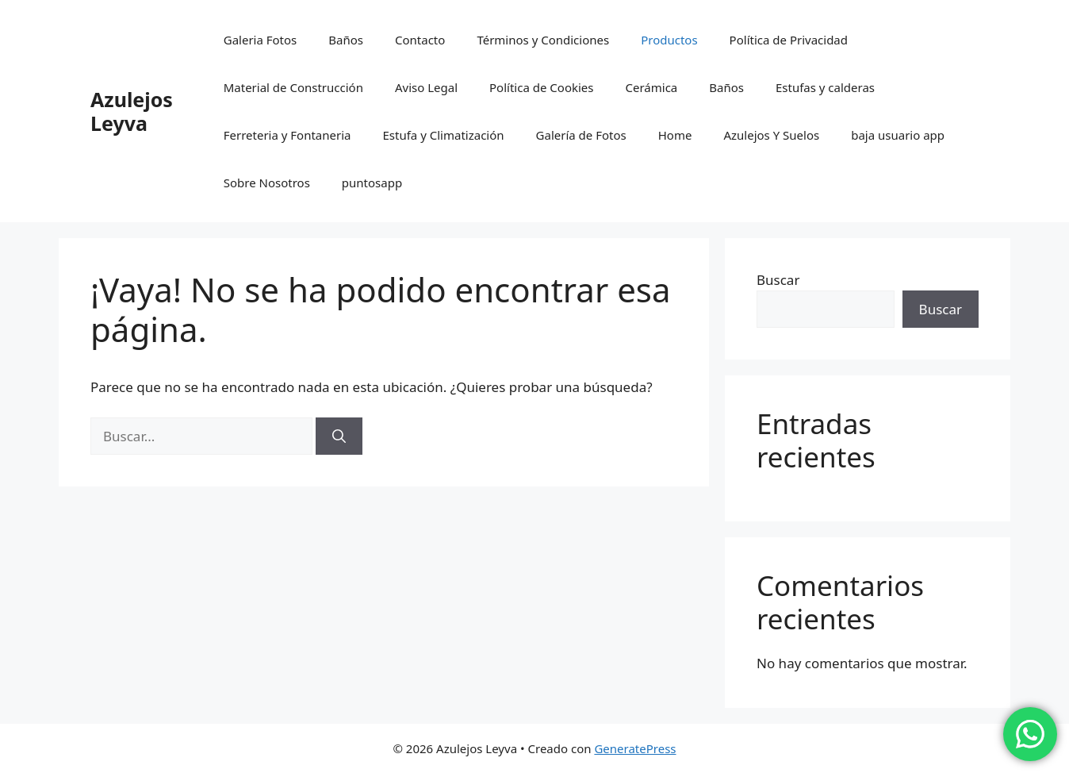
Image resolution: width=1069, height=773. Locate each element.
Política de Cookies (541, 87)
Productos (669, 40)
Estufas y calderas (825, 87)
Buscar (778, 280)
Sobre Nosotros (267, 182)
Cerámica (651, 87)
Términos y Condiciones (543, 40)
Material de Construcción (293, 87)
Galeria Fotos (260, 40)
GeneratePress (635, 748)
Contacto (420, 40)
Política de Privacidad (789, 40)
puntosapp (372, 182)
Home (675, 135)
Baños (345, 40)
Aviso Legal (426, 87)
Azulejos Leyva (131, 111)
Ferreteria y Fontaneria (287, 135)
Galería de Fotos (581, 135)
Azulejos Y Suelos (771, 135)
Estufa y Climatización (443, 135)
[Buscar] (339, 436)
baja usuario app (897, 135)
